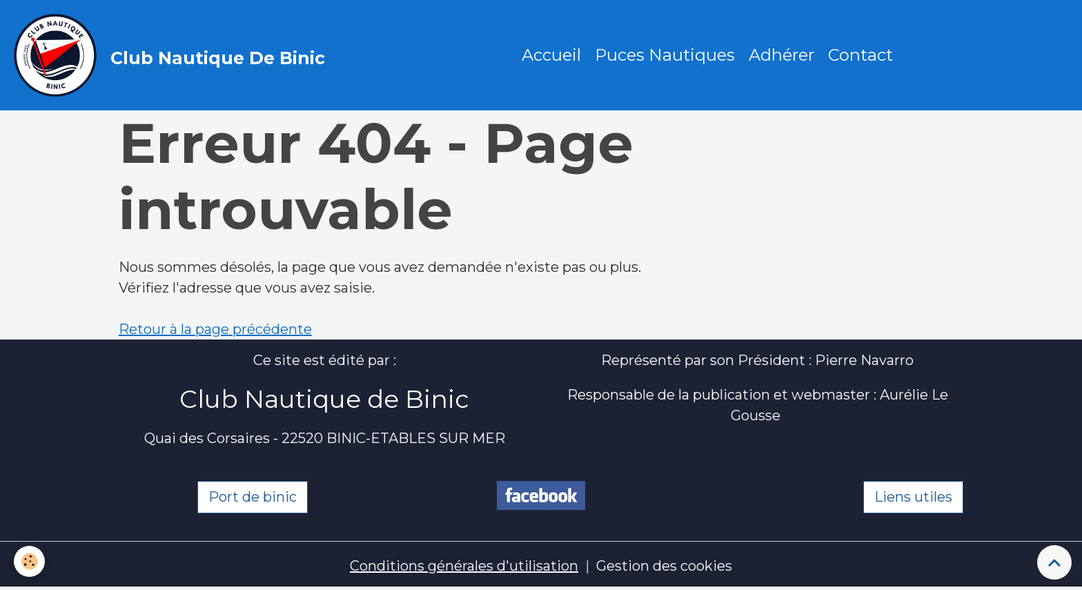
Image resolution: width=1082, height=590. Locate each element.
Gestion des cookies (664, 566)
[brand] (173, 55)
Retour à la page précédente (215, 329)
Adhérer (781, 55)
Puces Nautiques (665, 55)
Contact (860, 55)
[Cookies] (29, 561)
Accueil (551, 55)
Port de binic (252, 497)
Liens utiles (913, 497)
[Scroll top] (1054, 562)
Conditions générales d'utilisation (464, 566)
